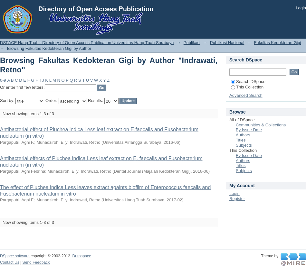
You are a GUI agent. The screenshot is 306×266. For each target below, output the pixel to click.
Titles (241, 140)
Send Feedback (36, 262)
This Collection (247, 87)
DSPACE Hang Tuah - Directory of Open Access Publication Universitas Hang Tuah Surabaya (87, 42)
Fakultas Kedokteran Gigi (277, 42)
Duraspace (81, 256)
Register (237, 198)
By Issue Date (249, 129)
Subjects (244, 145)
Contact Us (9, 262)
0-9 (3, 80)
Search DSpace (248, 81)
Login (301, 7)
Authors (243, 135)
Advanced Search (246, 95)
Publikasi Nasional (227, 42)
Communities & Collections (261, 125)
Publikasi (192, 42)
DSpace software (15, 256)
